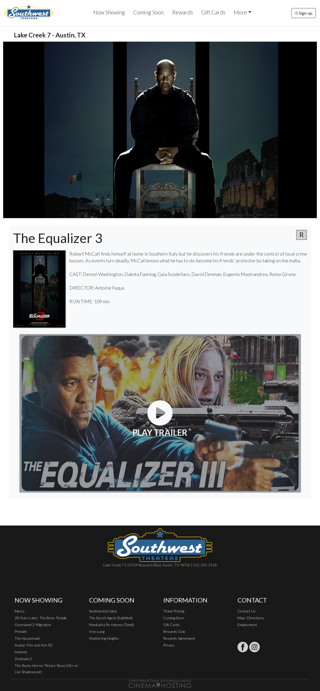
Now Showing (109, 12)
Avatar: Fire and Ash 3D (34, 645)
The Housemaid (27, 638)
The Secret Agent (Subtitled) (111, 618)
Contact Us (247, 611)
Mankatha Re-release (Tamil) (111, 624)
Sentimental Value (103, 611)
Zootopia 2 (23, 658)
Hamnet (21, 652)
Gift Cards (213, 12)
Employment (247, 624)
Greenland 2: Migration (33, 624)
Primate (21, 631)
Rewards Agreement (179, 638)
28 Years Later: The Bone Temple (41, 618)
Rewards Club (174, 631)
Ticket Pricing (173, 611)
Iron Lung (96, 631)
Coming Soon (148, 12)
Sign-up (303, 12)
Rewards (182, 12)
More (240, 12)
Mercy (20, 611)
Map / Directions (251, 618)
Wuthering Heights (104, 638)
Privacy (169, 645)
